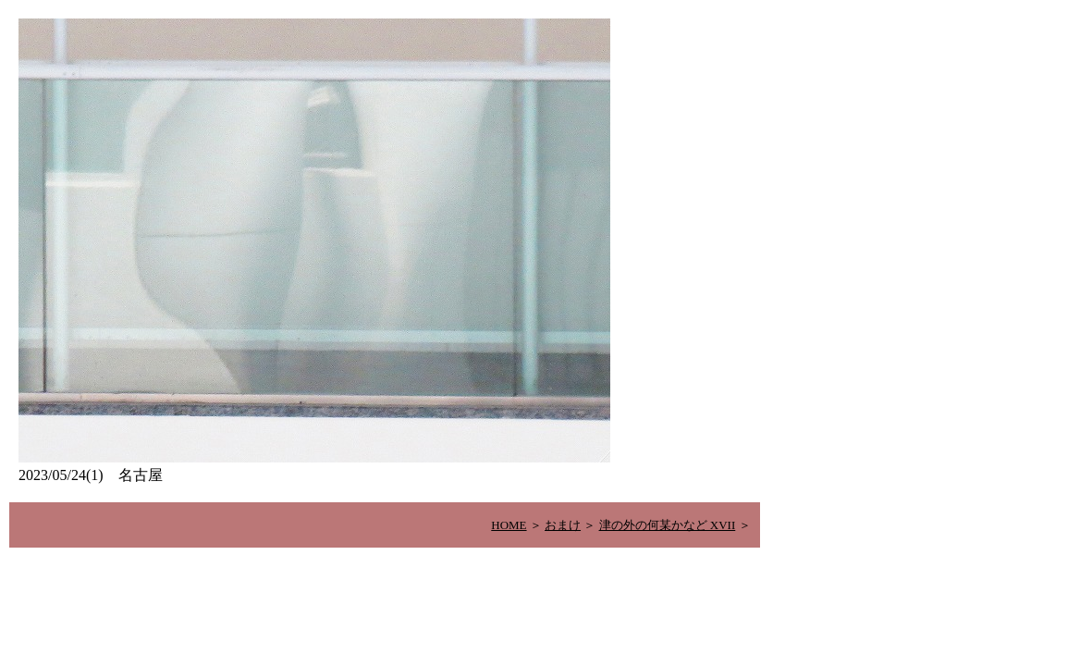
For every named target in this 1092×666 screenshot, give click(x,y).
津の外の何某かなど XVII (667, 525)
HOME (508, 525)
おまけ (563, 525)
